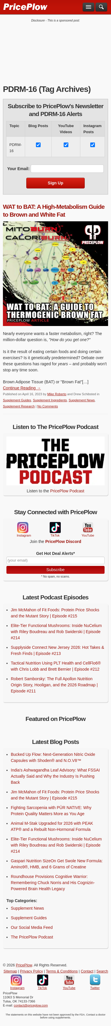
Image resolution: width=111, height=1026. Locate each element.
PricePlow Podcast (67, 491)
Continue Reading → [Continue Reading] (22, 388)
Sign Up (55, 183)
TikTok (55, 527)
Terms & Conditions (62, 971)
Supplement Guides (17, 400)
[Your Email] (55, 560)
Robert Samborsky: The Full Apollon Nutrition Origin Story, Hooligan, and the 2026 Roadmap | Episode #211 (54, 684)
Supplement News (82, 400)
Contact (87, 971)
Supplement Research (19, 406)
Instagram (22, 527)
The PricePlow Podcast (32, 937)
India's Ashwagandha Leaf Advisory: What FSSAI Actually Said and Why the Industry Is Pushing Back (55, 776)
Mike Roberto (56, 394)
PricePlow (24, 965)
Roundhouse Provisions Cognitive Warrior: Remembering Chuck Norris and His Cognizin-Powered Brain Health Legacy (53, 882)
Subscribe (55, 569)
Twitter (95, 980)
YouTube (87, 527)
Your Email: (18, 168)
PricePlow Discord (63, 541)
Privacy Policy (31, 971)
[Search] (101, 7)
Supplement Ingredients (50, 400)
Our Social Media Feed (32, 927)
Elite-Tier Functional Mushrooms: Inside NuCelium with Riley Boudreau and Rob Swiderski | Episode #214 (56, 631)
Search (102, 971)
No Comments (47, 406)
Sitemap (10, 971)
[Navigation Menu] (88, 7)
